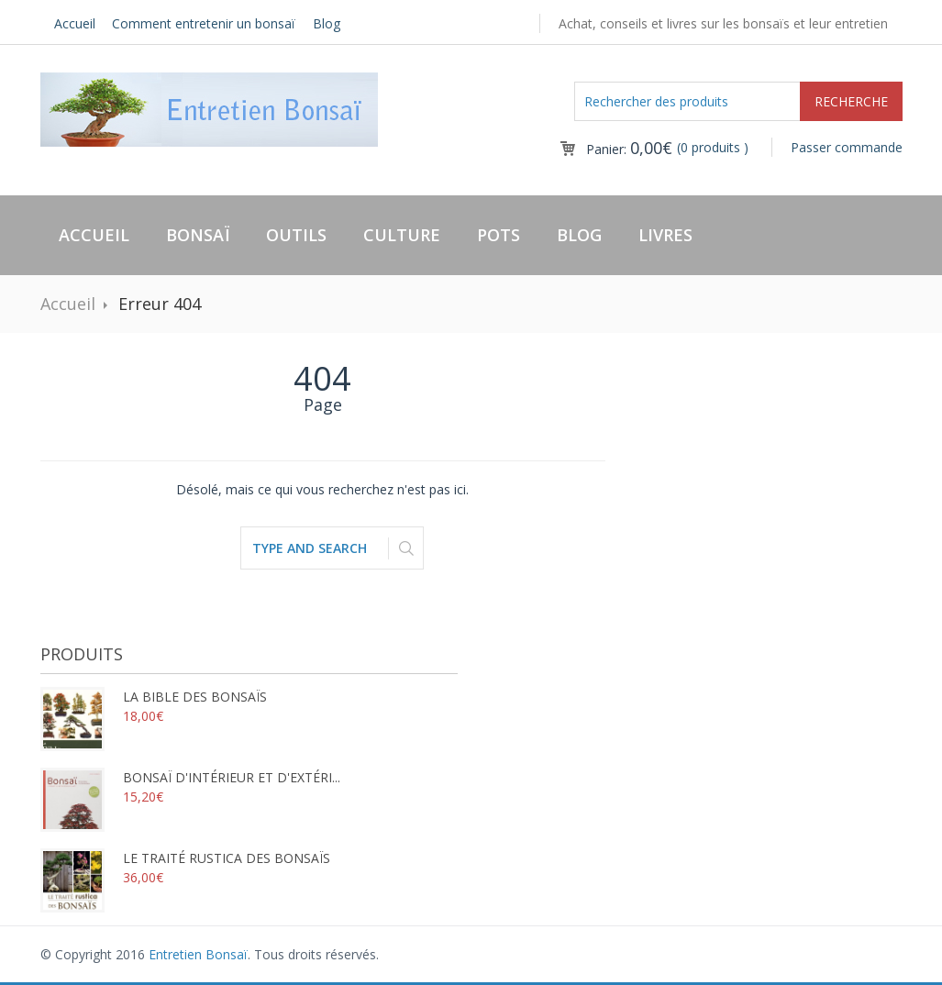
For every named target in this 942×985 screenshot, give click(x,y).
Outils (296, 235)
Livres (665, 235)
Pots (498, 235)
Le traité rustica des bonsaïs (185, 858)
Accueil (74, 23)
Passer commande (847, 147)
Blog (326, 23)
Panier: (629, 149)
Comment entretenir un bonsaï (203, 23)
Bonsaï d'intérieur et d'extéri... (190, 777)
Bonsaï (197, 235)
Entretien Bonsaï (198, 954)
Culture (401, 235)
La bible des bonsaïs (153, 696)
